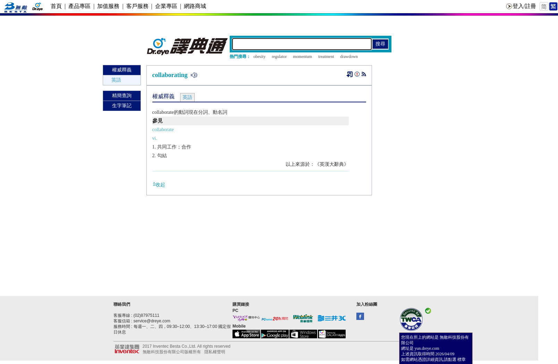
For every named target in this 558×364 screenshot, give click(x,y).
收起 (158, 184)
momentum (302, 56)
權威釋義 (122, 70)
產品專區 (79, 6)
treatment (326, 56)
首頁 (56, 6)
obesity (260, 56)
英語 (116, 80)
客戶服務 (137, 6)
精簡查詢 (122, 95)
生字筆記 (122, 105)
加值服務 (108, 6)
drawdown (349, 56)
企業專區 (166, 6)
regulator (279, 56)
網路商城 (195, 6)
